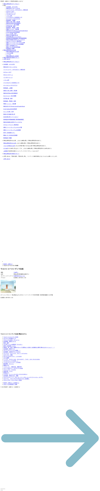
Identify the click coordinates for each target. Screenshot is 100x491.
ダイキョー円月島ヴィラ (9, 338)
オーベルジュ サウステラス (13, 18)
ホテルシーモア (10, 11)
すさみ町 (5, 148)
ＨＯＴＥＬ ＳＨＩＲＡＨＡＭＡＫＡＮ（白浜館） (16, 378)
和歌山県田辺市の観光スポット (11, 57)
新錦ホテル (6, 365)
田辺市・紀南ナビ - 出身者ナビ (11, 382)
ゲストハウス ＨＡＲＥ (9, 369)
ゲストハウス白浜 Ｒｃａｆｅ (11, 340)
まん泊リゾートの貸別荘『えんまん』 (13, 344)
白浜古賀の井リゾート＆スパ (13, 36)
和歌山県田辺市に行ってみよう (11, 3)
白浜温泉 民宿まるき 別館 (10, 375)
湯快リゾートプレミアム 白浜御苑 (15, 44)
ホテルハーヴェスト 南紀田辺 (13, 41)
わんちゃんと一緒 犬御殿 (12, 24)
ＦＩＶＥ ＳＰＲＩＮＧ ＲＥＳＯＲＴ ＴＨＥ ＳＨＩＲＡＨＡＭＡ (21, 359)
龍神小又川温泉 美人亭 (12, 35)
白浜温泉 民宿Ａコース (9, 341)
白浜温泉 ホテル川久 (12, 6)
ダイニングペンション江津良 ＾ (11, 350)
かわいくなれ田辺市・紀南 (10, 384)
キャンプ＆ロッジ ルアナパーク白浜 (13, 368)
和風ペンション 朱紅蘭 (12, 29)
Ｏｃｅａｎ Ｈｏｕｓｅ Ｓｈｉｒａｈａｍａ (15, 353)
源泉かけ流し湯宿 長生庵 (13, 21)
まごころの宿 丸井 (11, 33)
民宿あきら (6, 372)
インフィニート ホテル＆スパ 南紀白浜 (17, 9)
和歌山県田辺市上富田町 (12, 56)
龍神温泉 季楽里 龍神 (12, 27)
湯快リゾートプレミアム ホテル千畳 (15, 42)
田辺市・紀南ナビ (8, 264)
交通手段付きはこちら (19, 276)
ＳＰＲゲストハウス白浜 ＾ (10, 360)
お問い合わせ (6, 59)
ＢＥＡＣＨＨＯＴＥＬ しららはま (12, 356)
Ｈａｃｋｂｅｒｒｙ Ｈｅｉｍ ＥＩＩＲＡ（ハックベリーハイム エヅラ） (23, 377)
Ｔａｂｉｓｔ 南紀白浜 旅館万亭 (12, 366)
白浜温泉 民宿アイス (9, 349)
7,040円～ (16, 272)
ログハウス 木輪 (8, 354)
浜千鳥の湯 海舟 (10, 26)
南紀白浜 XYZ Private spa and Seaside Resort (17, 30)
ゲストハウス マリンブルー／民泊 (12, 380)
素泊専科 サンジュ (8, 363)
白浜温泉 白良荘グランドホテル (11, 352)
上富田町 (5, 151)
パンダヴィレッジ (10, 14)
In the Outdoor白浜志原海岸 (13, 32)
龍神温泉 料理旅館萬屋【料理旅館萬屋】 (16, 38)
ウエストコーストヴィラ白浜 (10, 337)
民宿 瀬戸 (6, 343)
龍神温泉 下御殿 (10, 48)
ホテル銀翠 (6, 357)
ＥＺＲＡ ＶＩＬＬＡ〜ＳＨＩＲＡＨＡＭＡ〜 (15, 374)
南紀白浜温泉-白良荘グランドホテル (15, 39)
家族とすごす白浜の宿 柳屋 (13, 47)
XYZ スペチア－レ (11, 12)
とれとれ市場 (9, 53)
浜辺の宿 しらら (8, 371)
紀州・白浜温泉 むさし (12, 45)
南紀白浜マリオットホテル (13, 8)
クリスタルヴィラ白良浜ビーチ (14, 17)
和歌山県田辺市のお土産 (9, 50)
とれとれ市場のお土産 (9, 145)
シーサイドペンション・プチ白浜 (11, 362)
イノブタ (8, 54)
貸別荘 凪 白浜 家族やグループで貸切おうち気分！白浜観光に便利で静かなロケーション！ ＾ (29, 347)
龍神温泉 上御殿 (10, 20)
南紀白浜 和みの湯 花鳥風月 (13, 23)
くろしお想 (9, 15)
